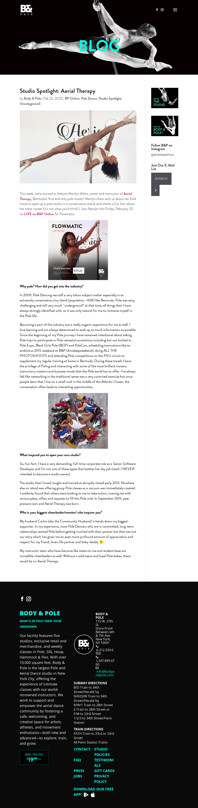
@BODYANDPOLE (162, 155)
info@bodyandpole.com (105, 673)
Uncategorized (30, 103)
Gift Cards (104, 770)
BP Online (72, 98)
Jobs (78, 776)
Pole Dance (89, 98)
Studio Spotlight (110, 98)
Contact (82, 749)
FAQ (77, 760)
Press (79, 770)
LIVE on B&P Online (39, 214)
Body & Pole (32, 98)
